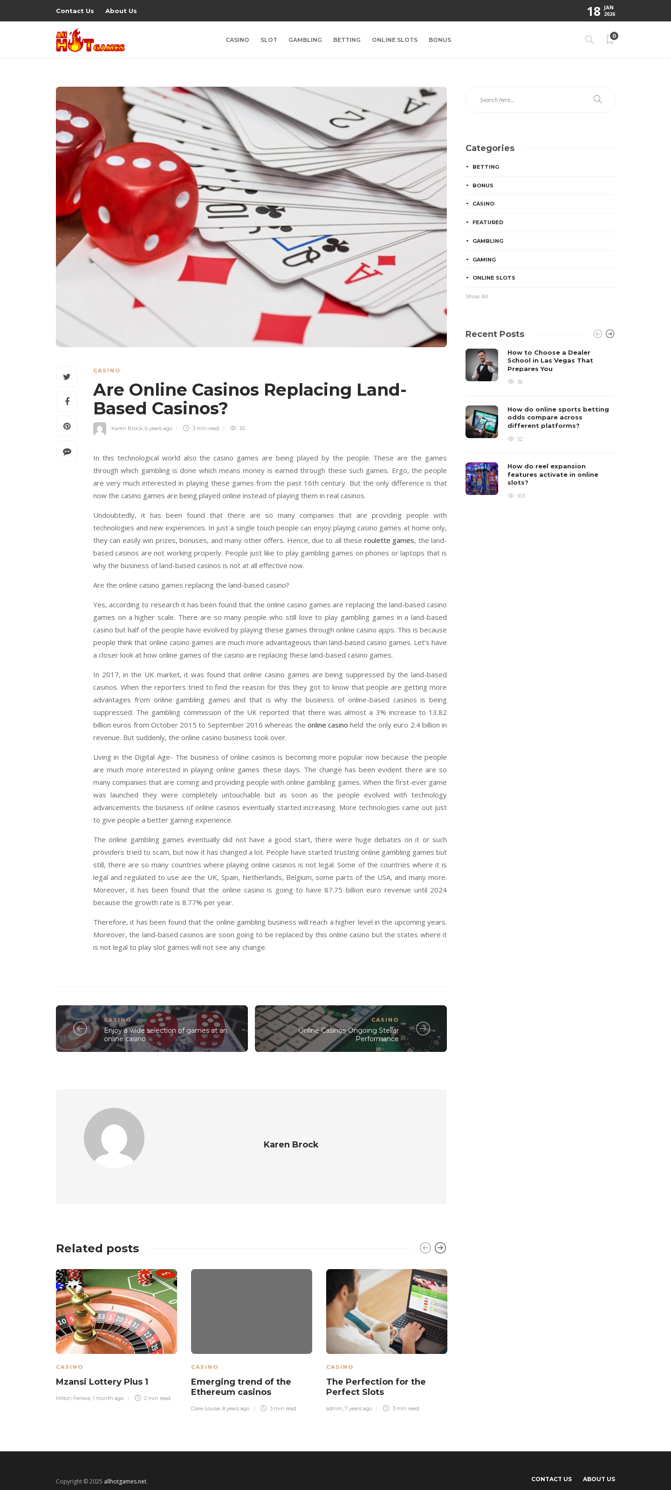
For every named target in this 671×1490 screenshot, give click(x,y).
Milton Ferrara (73, 1381)
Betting (347, 39)
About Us (121, 10)
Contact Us (75, 10)
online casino (328, 724)
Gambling (305, 39)
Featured (487, 222)
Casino (237, 39)
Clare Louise (205, 1391)
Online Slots (395, 39)
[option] (116, 1316)
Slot (268, 39)
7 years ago (358, 1391)
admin (334, 1391)
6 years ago (158, 428)
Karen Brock (127, 428)
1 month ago (108, 1381)
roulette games (389, 540)
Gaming (484, 259)
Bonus (440, 39)
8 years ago (235, 1391)
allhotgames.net (125, 1464)
